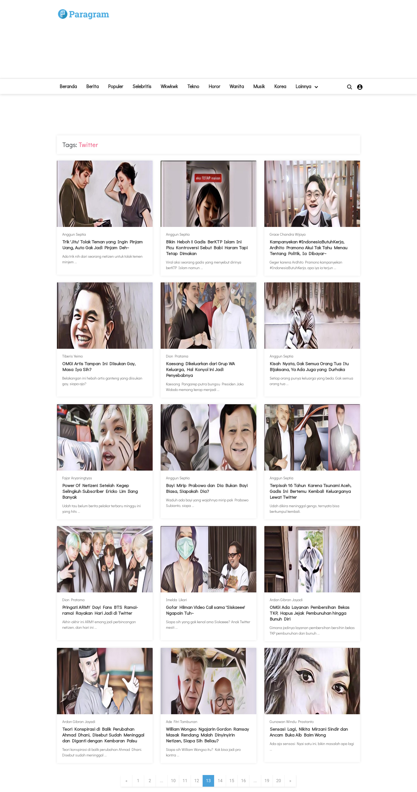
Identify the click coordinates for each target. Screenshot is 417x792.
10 (173, 780)
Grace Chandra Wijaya (288, 234)
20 (278, 780)
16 (243, 780)
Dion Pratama (177, 356)
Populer (115, 86)
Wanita (237, 86)
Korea (280, 86)
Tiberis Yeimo (72, 356)
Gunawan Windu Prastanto (292, 721)
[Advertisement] (247, 41)
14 (220, 780)
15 (232, 780)
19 (267, 780)
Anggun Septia (74, 234)
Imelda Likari (176, 599)
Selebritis (141, 86)
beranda (68, 86)
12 (196, 780)
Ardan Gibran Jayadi (286, 599)
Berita (92, 86)
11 (185, 780)
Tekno (193, 86)
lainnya (306, 86)
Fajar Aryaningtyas (77, 477)
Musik (259, 86)
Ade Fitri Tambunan (181, 721)
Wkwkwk (169, 86)
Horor (214, 86)
